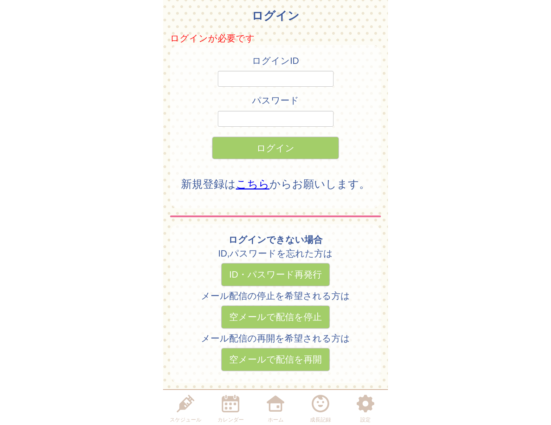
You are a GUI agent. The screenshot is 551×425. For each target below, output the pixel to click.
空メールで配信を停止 (275, 317)
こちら (253, 184)
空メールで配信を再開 (275, 359)
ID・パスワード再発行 (275, 274)
